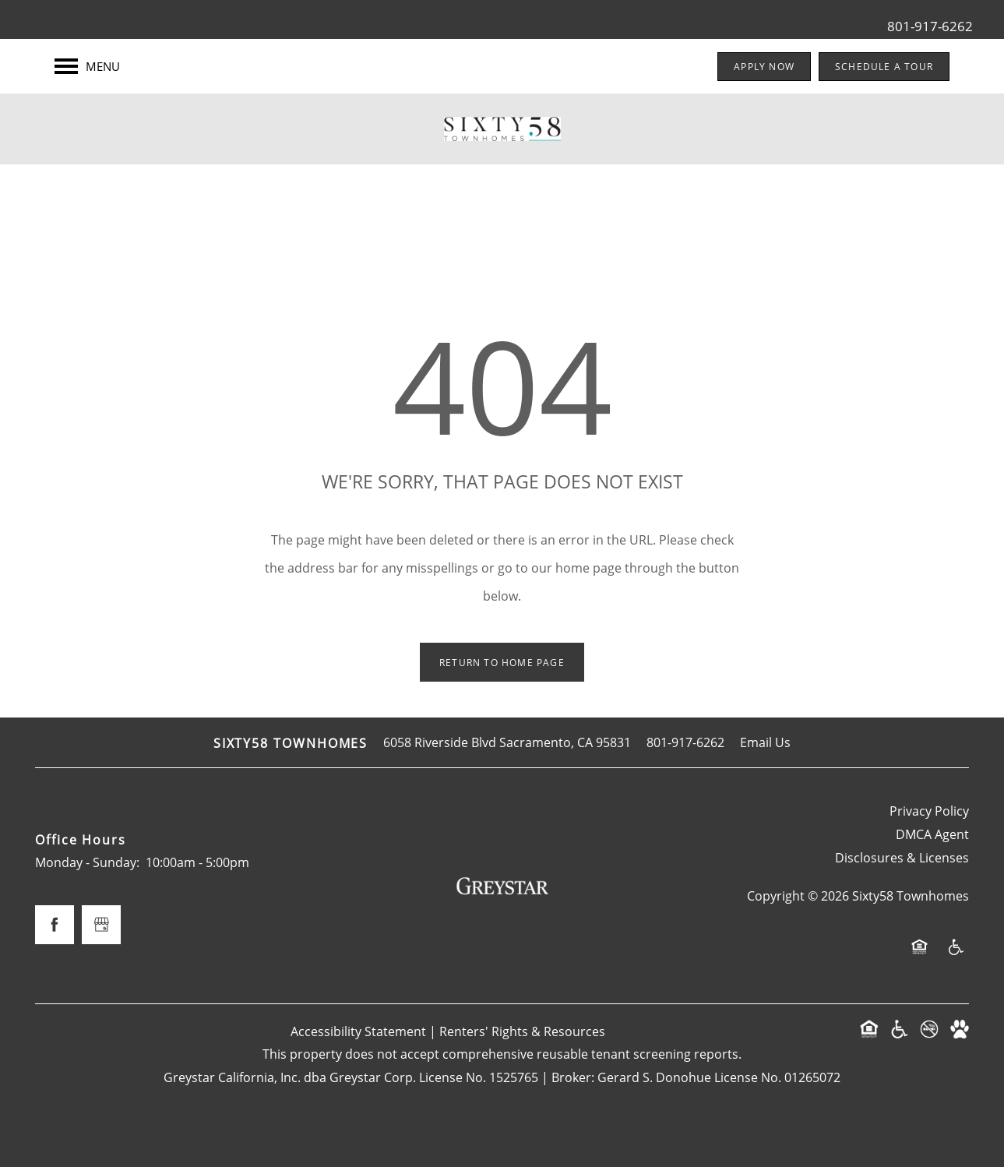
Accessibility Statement (358, 1031)
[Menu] (87, 66)
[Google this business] (101, 924)
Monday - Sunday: (87, 862)
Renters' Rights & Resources (522, 1031)
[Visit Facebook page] (54, 924)
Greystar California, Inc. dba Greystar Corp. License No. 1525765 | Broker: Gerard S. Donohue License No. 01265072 (502, 1077)
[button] (764, 66)
